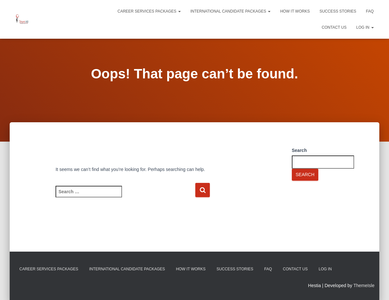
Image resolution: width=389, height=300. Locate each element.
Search (299, 150)
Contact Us (334, 27)
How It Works (295, 11)
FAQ (370, 11)
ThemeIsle (363, 285)
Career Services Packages (149, 11)
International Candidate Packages (230, 11)
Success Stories (338, 11)
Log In (365, 27)
